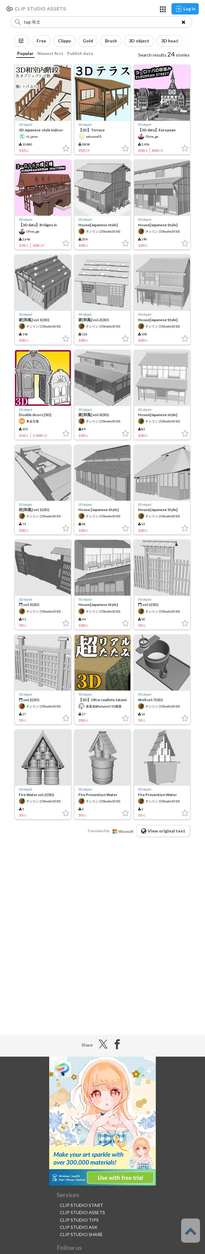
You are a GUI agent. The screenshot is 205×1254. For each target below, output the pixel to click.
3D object (25, 124)
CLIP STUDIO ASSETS (82, 1212)
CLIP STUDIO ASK (78, 1227)
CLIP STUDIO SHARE (81, 1234)
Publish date (80, 53)
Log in (185, 9)
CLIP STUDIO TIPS (79, 1220)
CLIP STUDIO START (81, 1205)
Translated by (111, 831)
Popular (25, 53)
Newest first (50, 53)
